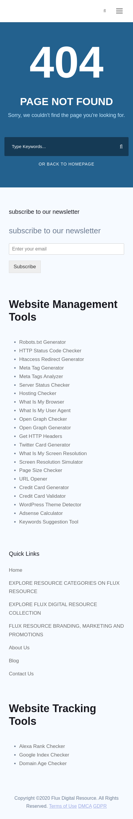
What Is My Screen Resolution (53, 453)
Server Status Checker (44, 385)
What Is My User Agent (45, 410)
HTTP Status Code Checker (50, 351)
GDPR (100, 806)
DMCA (85, 806)
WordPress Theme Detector (50, 505)
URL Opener (33, 479)
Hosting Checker (37, 393)
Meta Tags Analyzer (41, 376)
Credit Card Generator (44, 487)
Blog (14, 661)
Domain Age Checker (43, 763)
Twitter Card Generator (44, 445)
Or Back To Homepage (67, 164)
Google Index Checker (44, 755)
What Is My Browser (41, 402)
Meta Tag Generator (41, 368)
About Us (19, 648)
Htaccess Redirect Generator (51, 359)
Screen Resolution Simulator (51, 462)
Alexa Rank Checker (42, 746)
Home (15, 570)
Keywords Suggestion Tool (48, 522)
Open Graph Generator (45, 428)
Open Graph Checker (43, 419)
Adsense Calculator (41, 513)
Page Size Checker (40, 470)
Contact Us (21, 674)
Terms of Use (63, 806)
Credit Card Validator (42, 496)
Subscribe (25, 266)
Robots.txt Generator (42, 342)
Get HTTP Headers (40, 436)
